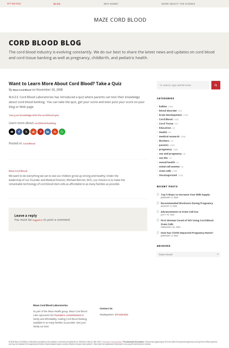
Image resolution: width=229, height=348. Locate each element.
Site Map (106, 342)
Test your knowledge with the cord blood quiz (42, 115)
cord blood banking (48, 123)
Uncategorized (168, 175)
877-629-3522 (16, 4)
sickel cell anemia (169, 166)
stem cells (165, 170)
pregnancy (165, 149)
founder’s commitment (67, 315)
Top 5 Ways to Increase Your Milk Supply (185, 194)
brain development (170, 115)
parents (164, 145)
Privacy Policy (118, 342)
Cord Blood (31, 143)
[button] (215, 85)
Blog (60, 4)
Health (163, 132)
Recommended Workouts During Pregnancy (187, 203)
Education (165, 127)
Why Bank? (113, 4)
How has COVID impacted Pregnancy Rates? (187, 232)
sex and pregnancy (170, 153)
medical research (169, 136)
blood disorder (168, 110)
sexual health (167, 162)
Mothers (164, 140)
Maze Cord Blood (25, 90)
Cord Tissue (166, 123)
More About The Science (179, 4)
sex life (163, 158)
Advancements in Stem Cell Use (179, 211)
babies (163, 106)
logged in (39, 220)
